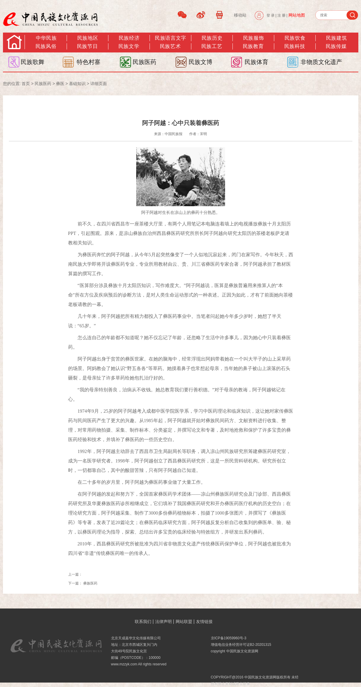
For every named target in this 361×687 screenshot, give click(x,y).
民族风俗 (46, 46)
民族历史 (212, 38)
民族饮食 (295, 38)
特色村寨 (88, 62)
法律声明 (163, 621)
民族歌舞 (32, 62)
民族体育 (256, 62)
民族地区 (87, 38)
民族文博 (200, 62)
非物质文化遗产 (321, 62)
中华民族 (46, 38)
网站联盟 (184, 621)
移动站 (240, 15)
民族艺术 (170, 46)
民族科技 (294, 46)
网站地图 (296, 15)
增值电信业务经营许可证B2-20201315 (241, 645)
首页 (26, 83)
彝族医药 (90, 583)
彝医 (60, 83)
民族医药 (144, 62)
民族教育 (253, 46)
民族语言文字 (170, 38)
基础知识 (77, 83)
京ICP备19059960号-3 (228, 638)
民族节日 (87, 46)
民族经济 (129, 38)
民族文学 (128, 46)
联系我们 (143, 621)
